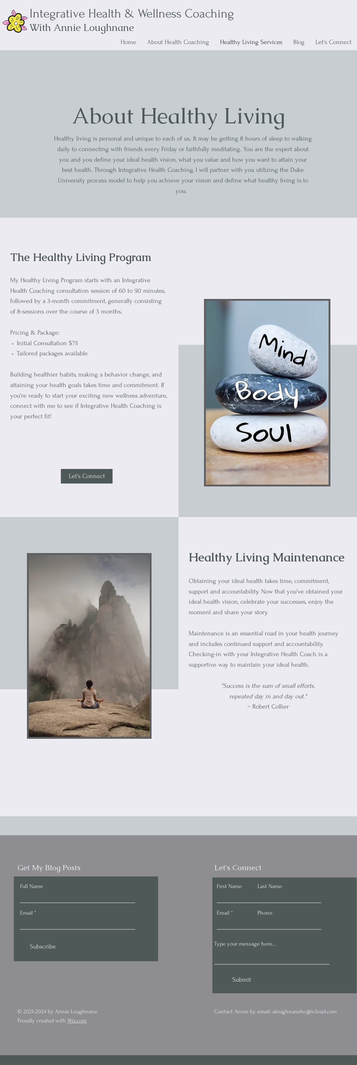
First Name (229, 886)
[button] (87, 476)
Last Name (270, 886)
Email (26, 913)
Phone (265, 913)
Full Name (31, 886)
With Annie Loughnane (82, 27)
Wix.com (77, 1020)
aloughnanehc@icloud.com (304, 1011)
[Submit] (241, 980)
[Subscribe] (42, 947)
